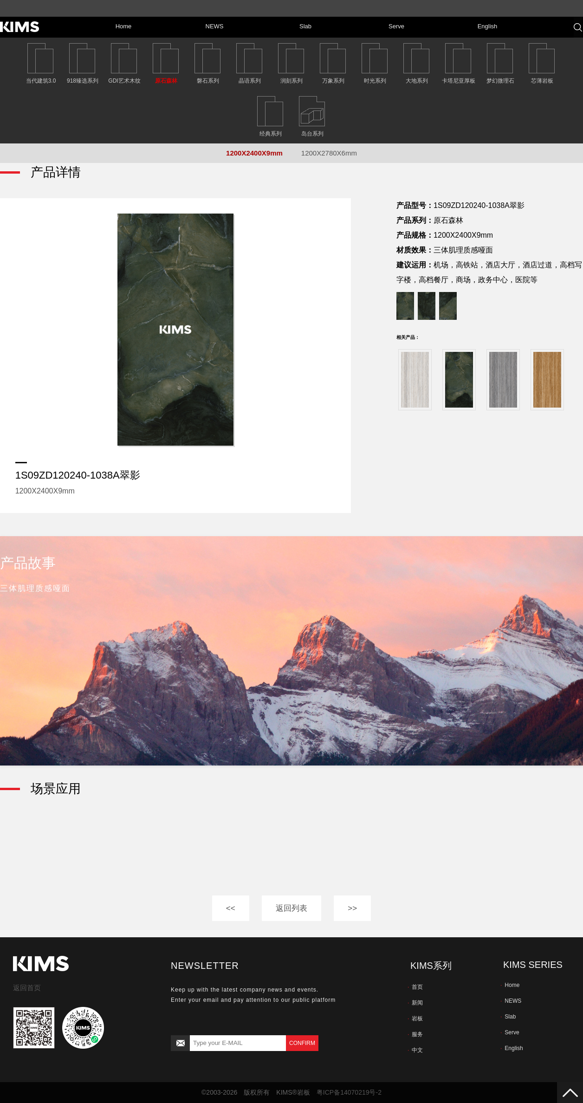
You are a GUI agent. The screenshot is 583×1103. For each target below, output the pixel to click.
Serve (509, 1032)
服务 (415, 1034)
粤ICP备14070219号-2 (349, 1092)
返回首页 (27, 988)
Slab (508, 1016)
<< (230, 908)
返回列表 (291, 908)
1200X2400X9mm (254, 153)
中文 (415, 1050)
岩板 (415, 1018)
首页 (415, 987)
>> (352, 908)
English (511, 1048)
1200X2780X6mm (329, 153)
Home (509, 985)
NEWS (510, 1001)
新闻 (415, 1002)
